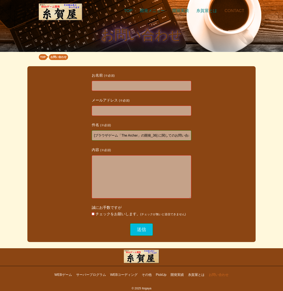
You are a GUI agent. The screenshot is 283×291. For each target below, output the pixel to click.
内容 (101, 150)
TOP (128, 10)
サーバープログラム (91, 274)
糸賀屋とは (206, 10)
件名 (101, 125)
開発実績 (180, 10)
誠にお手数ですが (139, 210)
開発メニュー (152, 10)
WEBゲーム (63, 274)
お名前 (103, 75)
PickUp (161, 274)
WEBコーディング (124, 274)
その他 (147, 274)
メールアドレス (111, 100)
